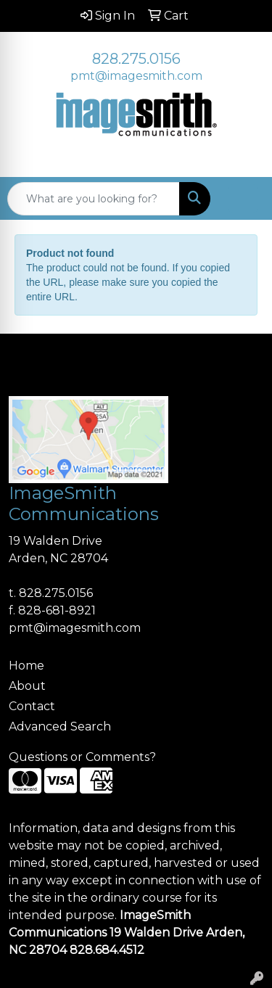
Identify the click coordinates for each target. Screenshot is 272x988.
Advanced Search (60, 726)
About (27, 686)
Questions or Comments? (82, 757)
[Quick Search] (93, 198)
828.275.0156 (136, 58)
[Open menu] (242, 198)
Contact (32, 706)
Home (26, 665)
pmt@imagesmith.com (136, 76)
